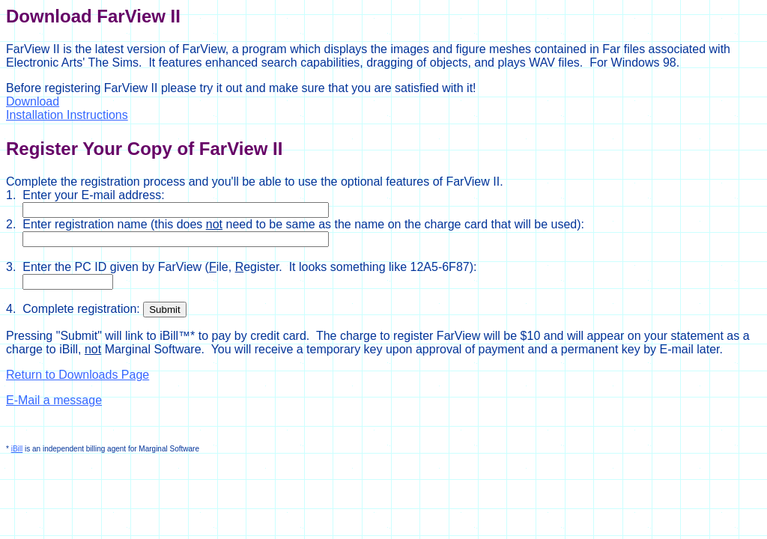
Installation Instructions (67, 115)
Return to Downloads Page (77, 374)
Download (32, 101)
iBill (17, 449)
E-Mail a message (54, 400)
